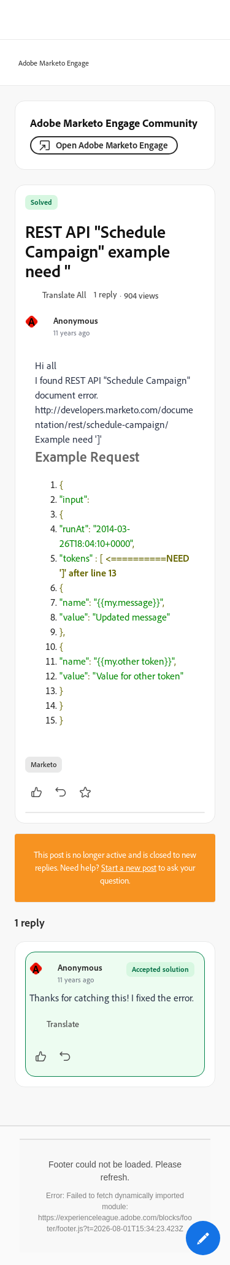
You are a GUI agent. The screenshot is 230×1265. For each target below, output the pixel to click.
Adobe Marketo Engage (50, 63)
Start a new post (128, 867)
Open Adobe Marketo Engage (112, 145)
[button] (64, 295)
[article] (115, 1014)
